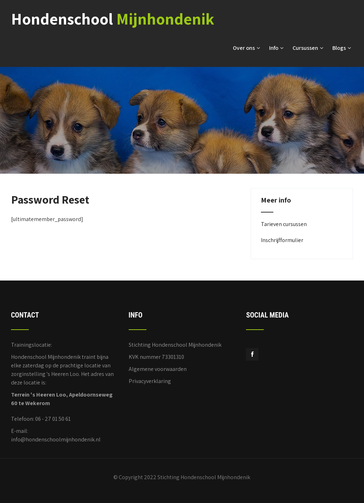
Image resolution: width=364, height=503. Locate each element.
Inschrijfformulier (282, 240)
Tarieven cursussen (284, 224)
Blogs (341, 48)
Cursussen (308, 48)
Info (276, 48)
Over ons (246, 48)
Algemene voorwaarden (158, 369)
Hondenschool (112, 18)
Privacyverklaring (150, 381)
